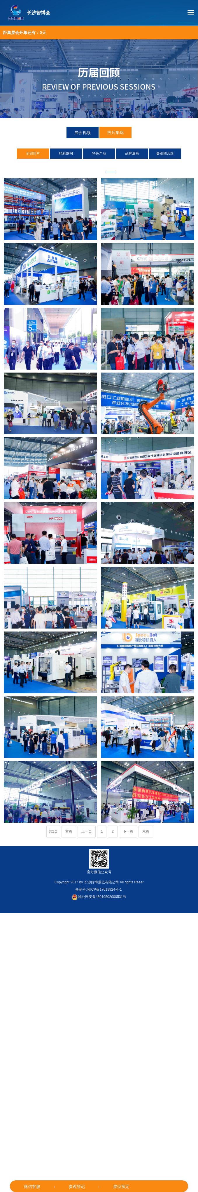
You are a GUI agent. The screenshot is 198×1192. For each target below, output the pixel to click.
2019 (133, 166)
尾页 (145, 832)
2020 (122, 166)
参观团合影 (165, 154)
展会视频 (82, 132)
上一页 (86, 832)
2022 (99, 166)
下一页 (128, 832)
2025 (64, 166)
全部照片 (33, 154)
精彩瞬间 (66, 154)
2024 (76, 166)
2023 (87, 166)
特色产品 (99, 154)
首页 (68, 832)
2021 (110, 166)
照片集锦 (115, 132)
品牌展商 (132, 154)
